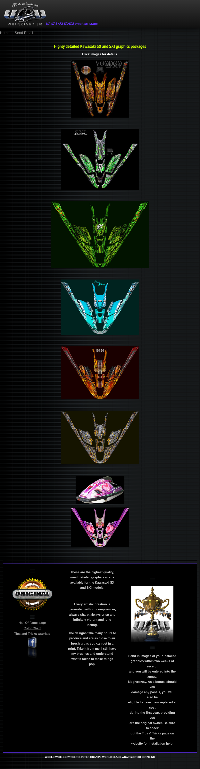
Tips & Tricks (151, 733)
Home (5, 33)
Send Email (24, 33)
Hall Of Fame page (32, 622)
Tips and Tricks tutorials (32, 633)
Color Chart (32, 628)
